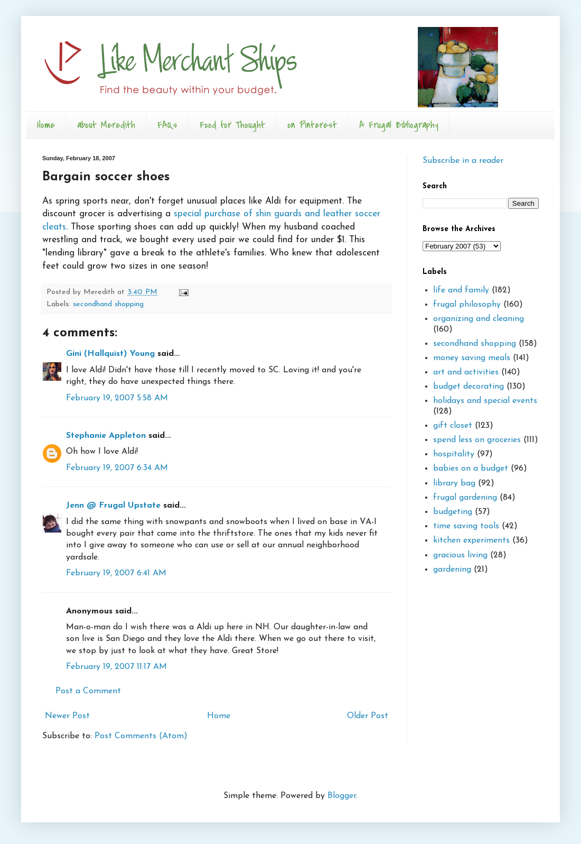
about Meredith (106, 125)
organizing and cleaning (478, 319)
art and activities (466, 372)
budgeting (452, 512)
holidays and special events (485, 401)
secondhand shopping (108, 304)
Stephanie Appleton (106, 436)
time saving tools (466, 526)
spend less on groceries (477, 440)
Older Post (367, 716)
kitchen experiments (471, 540)
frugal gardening (465, 497)
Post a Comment (88, 691)
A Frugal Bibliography (398, 125)
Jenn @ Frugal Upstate (113, 505)
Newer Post (67, 716)
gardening (452, 569)
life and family (461, 290)
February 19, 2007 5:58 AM (117, 398)
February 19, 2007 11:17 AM (116, 667)
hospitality (453, 454)
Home (46, 125)
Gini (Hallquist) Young (110, 354)
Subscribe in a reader (463, 161)
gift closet (452, 425)
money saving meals (471, 358)
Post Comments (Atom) (141, 736)
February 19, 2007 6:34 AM (117, 468)
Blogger (341, 796)
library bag (454, 483)
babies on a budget (470, 468)
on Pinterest (312, 125)
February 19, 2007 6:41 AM (116, 573)
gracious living (460, 555)
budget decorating (468, 386)
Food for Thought (232, 125)
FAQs (167, 125)
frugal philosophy (467, 304)
